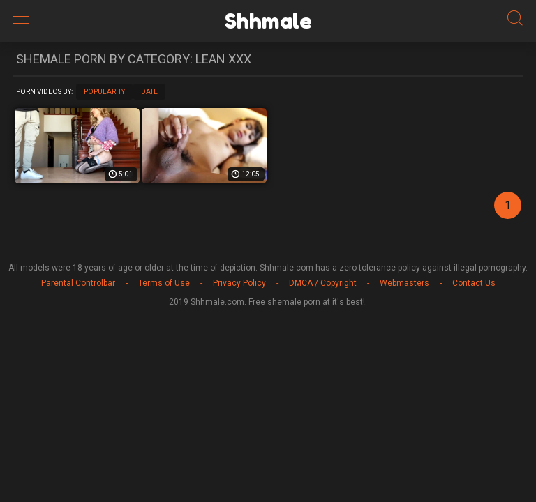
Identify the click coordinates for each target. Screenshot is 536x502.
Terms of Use (164, 283)
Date (149, 92)
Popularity (104, 92)
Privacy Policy (239, 283)
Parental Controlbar (78, 283)
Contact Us (474, 283)
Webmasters (404, 283)
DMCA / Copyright (323, 283)
